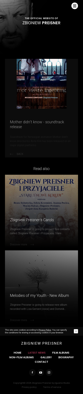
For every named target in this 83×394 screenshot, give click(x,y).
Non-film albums (21, 357)
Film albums (60, 353)
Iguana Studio (62, 383)
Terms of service (52, 387)
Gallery (46, 357)
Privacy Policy (45, 330)
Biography (66, 357)
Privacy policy (29, 387)
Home (17, 353)
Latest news (37, 353)
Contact (41, 362)
